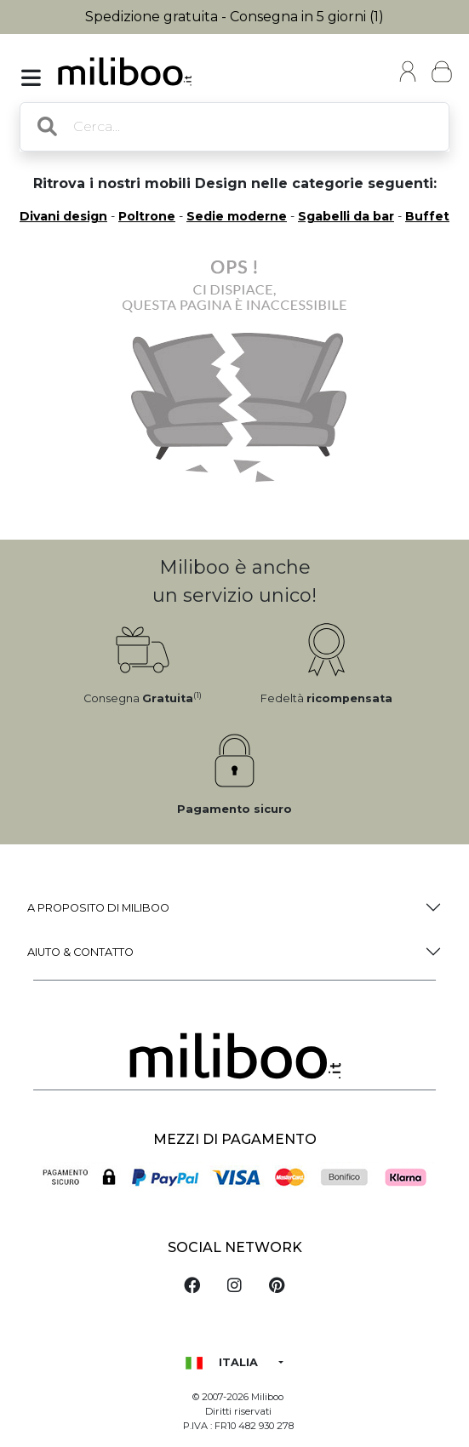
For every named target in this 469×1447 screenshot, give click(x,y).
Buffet (427, 216)
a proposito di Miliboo (98, 907)
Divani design (63, 216)
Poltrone (146, 216)
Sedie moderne (236, 216)
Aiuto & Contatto (80, 952)
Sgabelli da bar (346, 216)
